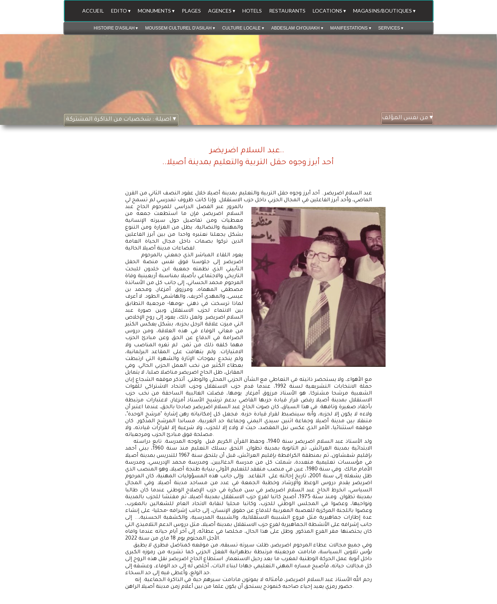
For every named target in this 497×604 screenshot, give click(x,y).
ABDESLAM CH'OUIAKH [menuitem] (297, 28)
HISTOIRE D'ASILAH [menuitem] (116, 28)
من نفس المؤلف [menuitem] (407, 118)
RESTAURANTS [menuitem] (287, 11)
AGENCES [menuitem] (221, 10)
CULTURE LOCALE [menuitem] (243, 28)
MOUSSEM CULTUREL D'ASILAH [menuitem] (180, 28)
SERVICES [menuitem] (391, 28)
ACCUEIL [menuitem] (93, 11)
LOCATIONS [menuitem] (329, 10)
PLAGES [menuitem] (191, 11)
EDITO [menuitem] (121, 10)
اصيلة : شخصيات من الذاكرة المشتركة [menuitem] (121, 119)
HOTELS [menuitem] (252, 11)
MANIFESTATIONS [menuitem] (350, 28)
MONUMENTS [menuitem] (156, 10)
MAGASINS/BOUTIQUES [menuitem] (384, 10)
